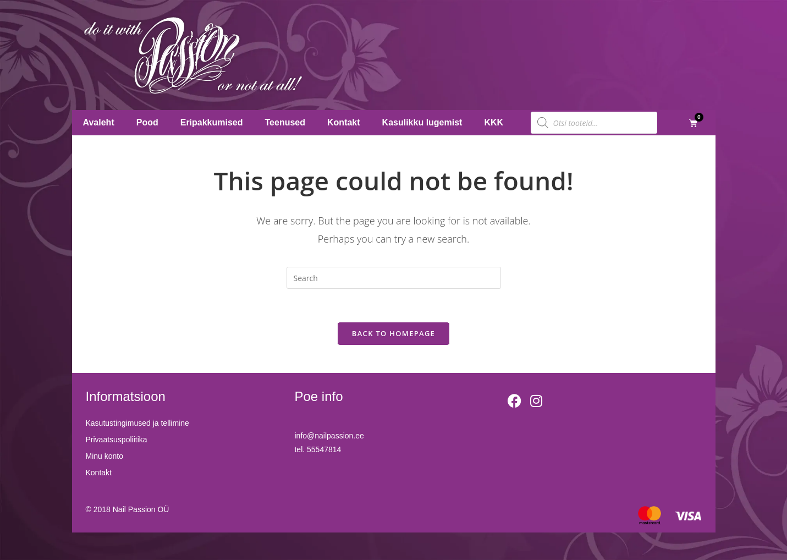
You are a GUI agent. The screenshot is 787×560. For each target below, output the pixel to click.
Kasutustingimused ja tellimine (137, 423)
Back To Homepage (393, 333)
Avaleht (98, 122)
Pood (147, 122)
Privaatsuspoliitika (116, 440)
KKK (493, 122)
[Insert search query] (394, 278)
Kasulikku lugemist (422, 122)
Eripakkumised (211, 122)
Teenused (285, 122)
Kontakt (343, 122)
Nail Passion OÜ (141, 509)
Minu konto (104, 456)
